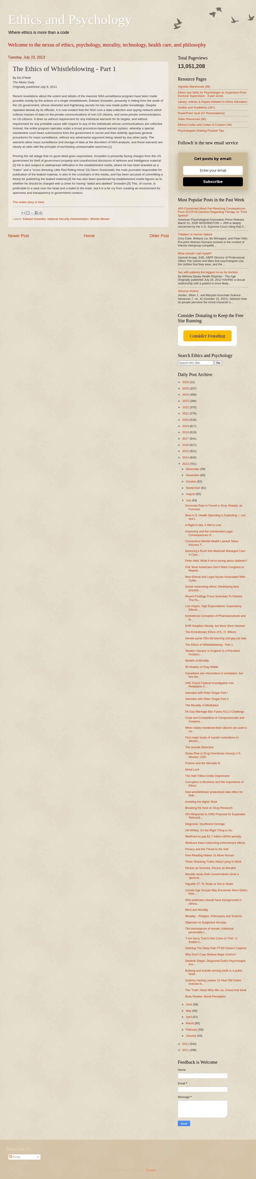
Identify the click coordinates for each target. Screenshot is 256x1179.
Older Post (159, 236)
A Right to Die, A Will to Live (203, 525)
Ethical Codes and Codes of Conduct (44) (205, 124)
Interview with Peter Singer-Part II (207, 699)
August (191, 494)
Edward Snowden (34, 219)
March (190, 1023)
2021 (186, 413)
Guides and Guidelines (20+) (196, 107)
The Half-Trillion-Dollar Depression (207, 776)
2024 (186, 394)
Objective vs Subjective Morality (205, 922)
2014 (186, 457)
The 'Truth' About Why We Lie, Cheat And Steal (215, 990)
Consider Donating (207, 336)
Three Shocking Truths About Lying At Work (213, 861)
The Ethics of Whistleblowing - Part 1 (209, 644)
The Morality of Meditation (202, 705)
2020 (186, 419)
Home (89, 236)
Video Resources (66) (192, 119)
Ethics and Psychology (70, 19)
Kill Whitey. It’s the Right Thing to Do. (209, 830)
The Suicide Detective (199, 747)
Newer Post (18, 236)
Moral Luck (192, 769)
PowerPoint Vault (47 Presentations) (201, 113)
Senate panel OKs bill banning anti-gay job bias (215, 638)
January (191, 1035)
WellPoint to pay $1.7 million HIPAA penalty (213, 836)
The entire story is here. (29, 202)
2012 (186, 1044)
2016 (186, 445)
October (191, 481)
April (189, 1017)
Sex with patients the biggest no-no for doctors (208, 272)
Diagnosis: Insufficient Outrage (205, 824)
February (192, 1029)
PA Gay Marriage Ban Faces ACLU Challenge (214, 711)
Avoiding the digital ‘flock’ (201, 801)
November (193, 475)
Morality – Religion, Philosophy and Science (213, 916)
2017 (186, 438)
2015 (186, 451)
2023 (186, 401)
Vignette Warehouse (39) (194, 86)
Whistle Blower (99, 219)
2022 (186, 407)
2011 (186, 1050)
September (193, 488)
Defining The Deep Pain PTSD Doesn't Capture (215, 948)
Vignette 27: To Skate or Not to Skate (209, 884)
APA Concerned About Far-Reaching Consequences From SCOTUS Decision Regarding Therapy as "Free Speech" (212, 212)
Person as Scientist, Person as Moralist (210, 868)
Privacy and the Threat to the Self (206, 849)
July (189, 500)
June (189, 1004)
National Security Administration (68, 219)
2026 (186, 382)
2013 (186, 463)
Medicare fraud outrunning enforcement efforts (215, 842)
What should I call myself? (195, 253)
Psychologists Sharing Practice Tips (201, 130)
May (189, 1010)
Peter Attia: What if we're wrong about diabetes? (216, 560)
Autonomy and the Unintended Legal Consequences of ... (208, 533)
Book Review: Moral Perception (205, 996)
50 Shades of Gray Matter (201, 667)
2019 (186, 426)
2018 (186, 432)
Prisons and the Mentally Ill (202, 763)
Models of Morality (197, 660)
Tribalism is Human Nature (195, 234)
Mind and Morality (196, 909)
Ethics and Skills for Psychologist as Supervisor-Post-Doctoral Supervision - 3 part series (212, 94)
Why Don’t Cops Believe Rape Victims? (210, 954)
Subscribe (213, 182)
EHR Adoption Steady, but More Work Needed (215, 626)
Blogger (151, 1170)
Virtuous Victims (188, 291)
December (193, 469)
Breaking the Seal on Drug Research (209, 808)
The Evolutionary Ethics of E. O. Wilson (210, 632)
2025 (186, 388)
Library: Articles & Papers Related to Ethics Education (212, 101)
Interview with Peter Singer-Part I (206, 692)
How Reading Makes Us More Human (209, 855)
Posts (14, 1157)
